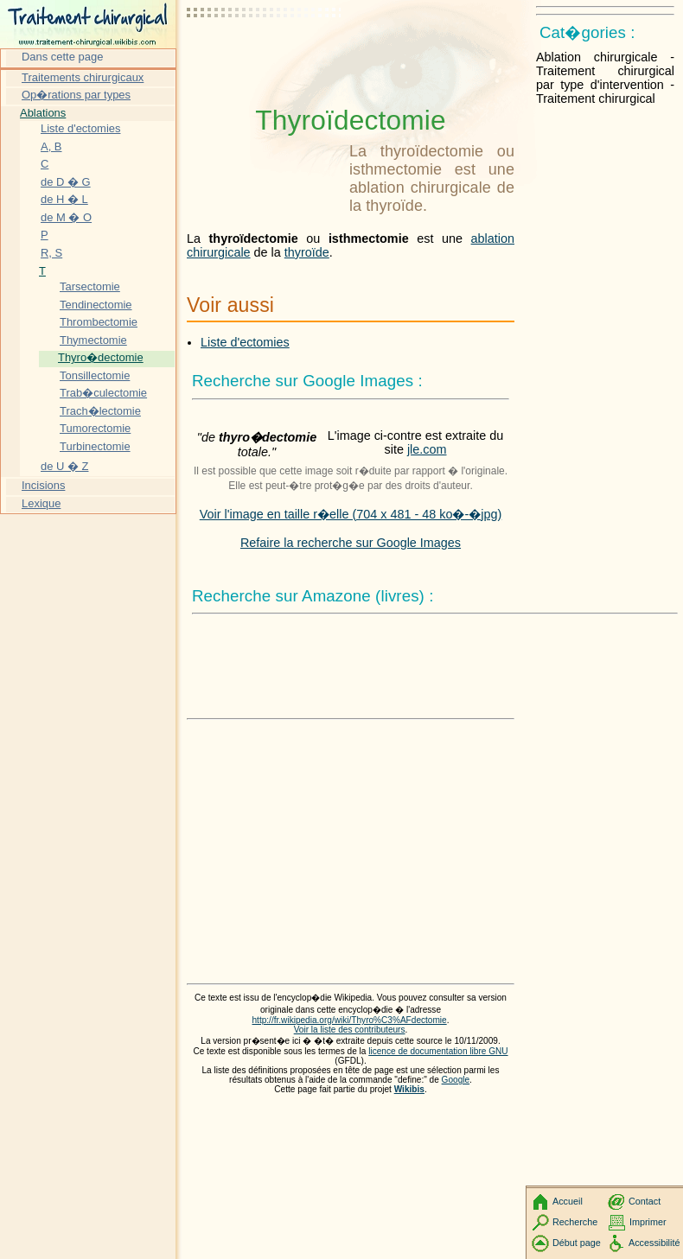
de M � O (66, 217)
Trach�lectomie (100, 410)
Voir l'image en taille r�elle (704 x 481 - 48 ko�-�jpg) (351, 514)
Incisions (43, 485)
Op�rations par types (76, 94)
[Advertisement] (264, 56)
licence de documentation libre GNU (437, 1051)
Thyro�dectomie (101, 357)
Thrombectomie (98, 321)
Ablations (43, 112)
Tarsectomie (90, 286)
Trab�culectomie (103, 392)
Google (456, 1079)
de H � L (64, 199)
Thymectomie (93, 340)
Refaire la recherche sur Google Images (350, 543)
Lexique (41, 503)
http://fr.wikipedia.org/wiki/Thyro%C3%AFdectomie (349, 1020)
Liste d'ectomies (245, 342)
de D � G (66, 181)
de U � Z (64, 466)
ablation (492, 238)
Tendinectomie (96, 304)
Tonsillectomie (95, 375)
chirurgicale (219, 252)
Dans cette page (62, 56)
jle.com (427, 449)
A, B (51, 146)
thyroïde (306, 252)
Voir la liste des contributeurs (349, 1029)
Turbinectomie (95, 446)
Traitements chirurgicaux (83, 77)
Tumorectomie (95, 428)
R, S (51, 252)
